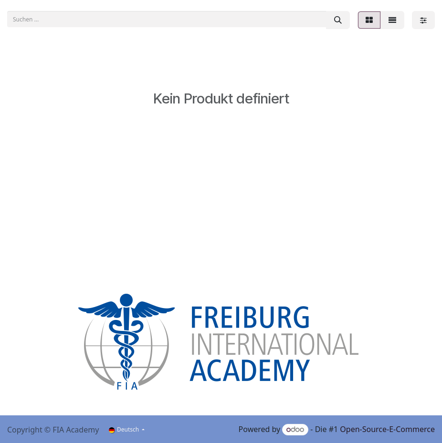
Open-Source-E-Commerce (387, 429)
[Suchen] (338, 20)
